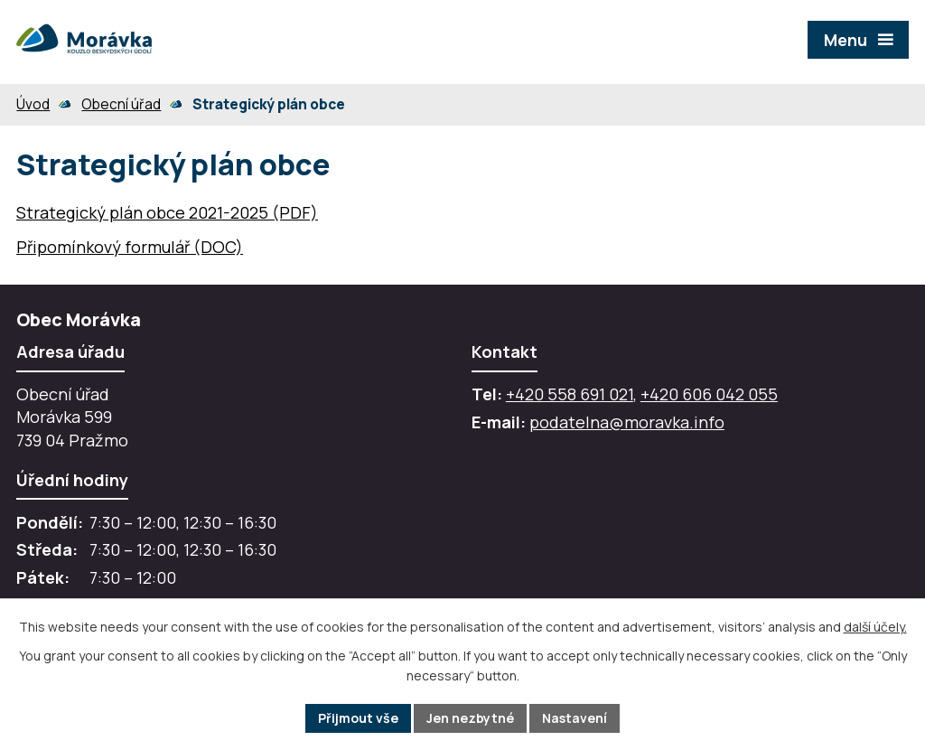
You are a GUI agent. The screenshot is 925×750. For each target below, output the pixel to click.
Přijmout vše (358, 718)
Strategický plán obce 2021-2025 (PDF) (167, 212)
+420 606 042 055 (709, 394)
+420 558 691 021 (569, 394)
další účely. (875, 626)
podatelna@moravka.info (626, 422)
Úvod (33, 104)
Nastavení (574, 718)
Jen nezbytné (470, 718)
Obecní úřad (121, 104)
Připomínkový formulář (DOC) (129, 247)
